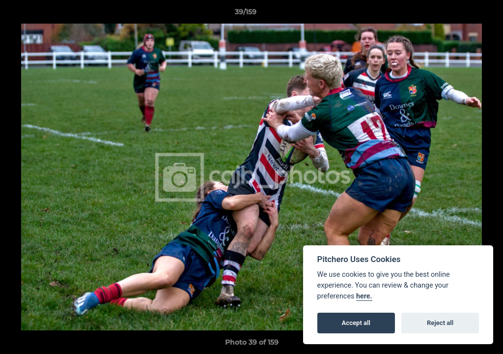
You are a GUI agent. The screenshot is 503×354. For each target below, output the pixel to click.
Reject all (440, 322)
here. (364, 296)
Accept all (356, 322)
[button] (462, 14)
